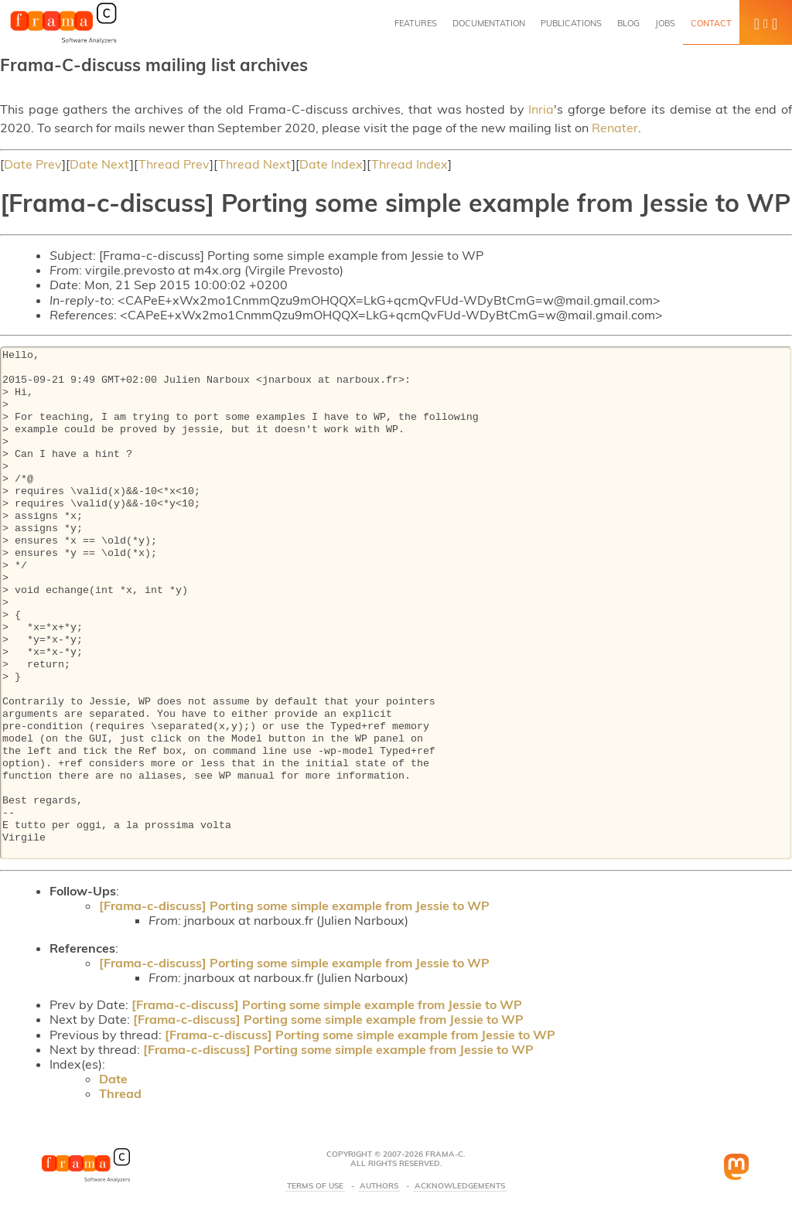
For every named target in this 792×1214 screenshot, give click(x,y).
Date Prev (33, 164)
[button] (765, 22)
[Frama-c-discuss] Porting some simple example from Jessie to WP (294, 905)
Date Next (100, 164)
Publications (571, 23)
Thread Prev (174, 164)
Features (415, 23)
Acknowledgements (460, 1186)
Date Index (331, 164)
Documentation (488, 23)
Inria (541, 109)
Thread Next (255, 164)
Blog (628, 23)
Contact (711, 23)
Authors (379, 1186)
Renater (615, 127)
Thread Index (409, 164)
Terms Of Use (315, 1186)
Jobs (665, 23)
